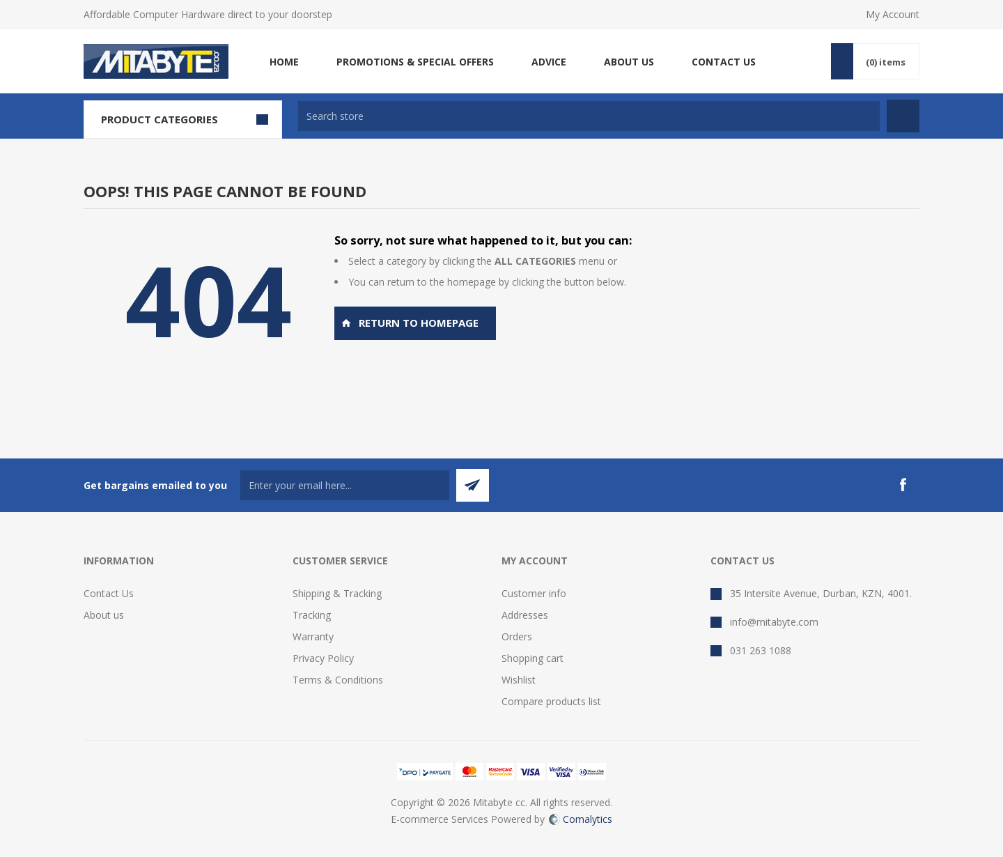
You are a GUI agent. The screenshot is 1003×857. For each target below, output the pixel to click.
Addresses (525, 614)
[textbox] (589, 116)
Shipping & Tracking (337, 593)
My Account (892, 14)
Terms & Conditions (338, 679)
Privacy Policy (323, 658)
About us (104, 614)
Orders (517, 636)
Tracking (312, 614)
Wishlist (519, 679)
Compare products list (551, 701)
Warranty (313, 636)
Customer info (534, 593)
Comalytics (580, 819)
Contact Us (109, 593)
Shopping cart (532, 658)
